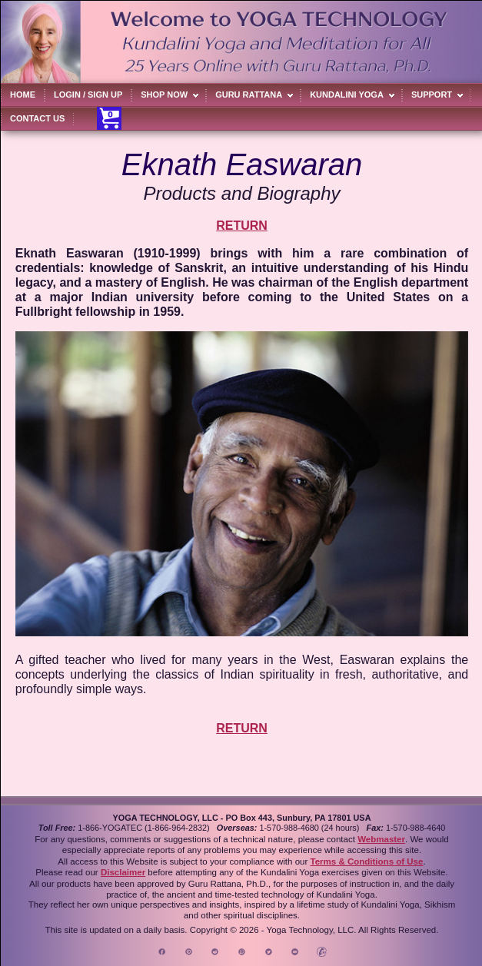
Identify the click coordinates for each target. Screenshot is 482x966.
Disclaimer (123, 872)
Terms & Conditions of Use (366, 861)
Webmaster (381, 839)
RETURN (242, 225)
